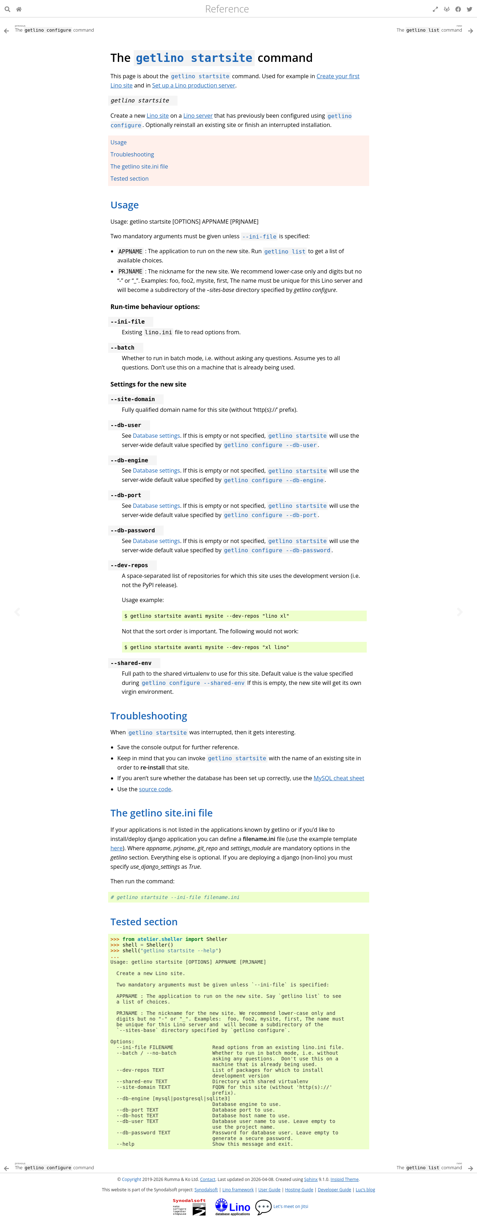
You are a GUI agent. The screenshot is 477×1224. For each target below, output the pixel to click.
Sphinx (311, 1179)
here (117, 848)
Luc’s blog (365, 1190)
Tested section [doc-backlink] (144, 921)
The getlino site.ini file (139, 166)
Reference (227, 8)
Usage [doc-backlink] (125, 204)
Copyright (131, 1179)
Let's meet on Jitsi (281, 1206)
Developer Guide (334, 1190)
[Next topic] (460, 612)
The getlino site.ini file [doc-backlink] (162, 812)
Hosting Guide (299, 1190)
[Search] (7, 8)
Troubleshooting (132, 154)
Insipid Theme (344, 1179)
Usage (119, 142)
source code (155, 789)
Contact (207, 1179)
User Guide (269, 1190)
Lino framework (238, 1190)
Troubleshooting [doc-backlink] (149, 715)
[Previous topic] (17, 612)
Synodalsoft (206, 1190)
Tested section (130, 178)
